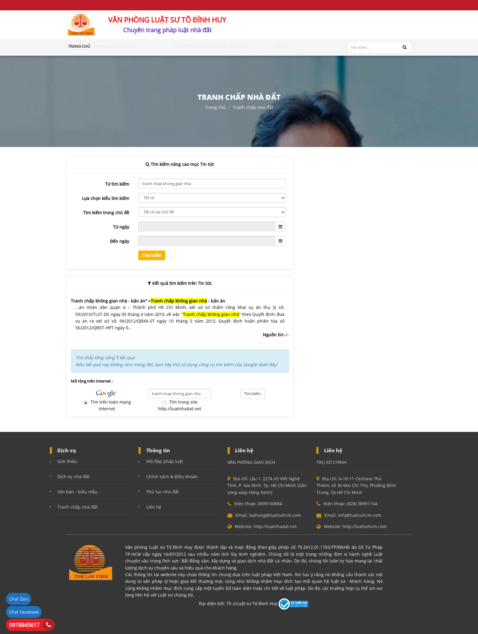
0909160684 (308, 28)
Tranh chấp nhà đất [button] (165, 46)
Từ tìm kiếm (117, 184)
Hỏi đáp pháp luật (128, 461)
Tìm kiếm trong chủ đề (106, 212)
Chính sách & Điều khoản (135, 476)
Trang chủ (79, 46)
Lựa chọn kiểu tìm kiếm (105, 198)
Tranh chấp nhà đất (253, 107)
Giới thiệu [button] (104, 46)
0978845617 (24, 625)
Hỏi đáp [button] (200, 46)
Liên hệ (117, 507)
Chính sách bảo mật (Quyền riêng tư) (179, 5)
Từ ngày (121, 227)
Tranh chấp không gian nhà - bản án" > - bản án (148, 301)
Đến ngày (119, 241)
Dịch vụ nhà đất (37, 476)
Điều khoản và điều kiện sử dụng (98, 5)
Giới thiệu (31, 461)
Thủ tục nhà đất (126, 492)
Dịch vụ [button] (128, 46)
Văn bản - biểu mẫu (41, 492)
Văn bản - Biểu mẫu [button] (269, 46)
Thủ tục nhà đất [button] (229, 46)
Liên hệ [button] (300, 46)
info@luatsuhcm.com (382, 31)
